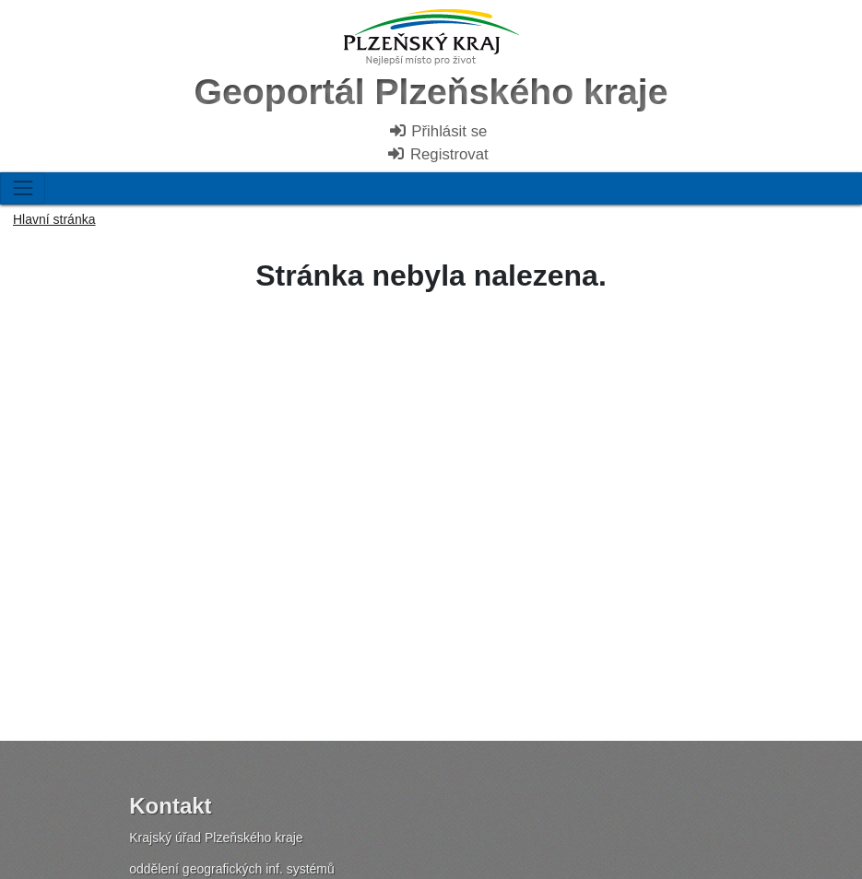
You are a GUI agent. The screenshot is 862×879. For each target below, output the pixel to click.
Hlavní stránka (54, 219)
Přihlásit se (438, 131)
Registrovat (437, 154)
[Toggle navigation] (22, 188)
